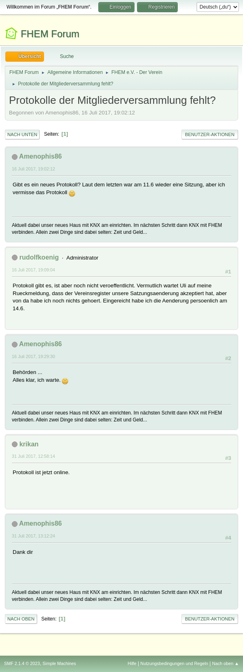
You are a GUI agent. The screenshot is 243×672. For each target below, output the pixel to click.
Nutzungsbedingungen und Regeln (174, 663)
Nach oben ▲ (225, 663)
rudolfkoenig (39, 257)
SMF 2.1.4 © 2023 (22, 663)
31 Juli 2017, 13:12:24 (33, 535)
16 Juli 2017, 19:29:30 (33, 356)
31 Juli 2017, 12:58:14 (33, 456)
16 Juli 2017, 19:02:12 (33, 168)
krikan (28, 444)
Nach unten (22, 134)
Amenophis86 (40, 156)
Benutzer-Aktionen (209, 134)
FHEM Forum (50, 33)
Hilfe (132, 663)
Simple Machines (59, 663)
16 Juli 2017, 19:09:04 (33, 269)
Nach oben (21, 618)
